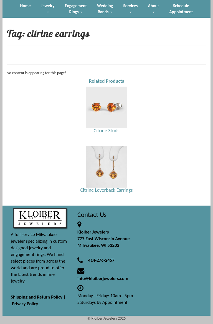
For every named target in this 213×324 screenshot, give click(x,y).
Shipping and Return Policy (36, 297)
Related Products (106, 81)
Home (25, 5)
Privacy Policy (25, 304)
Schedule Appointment (181, 8)
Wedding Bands (105, 8)
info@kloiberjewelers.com (102, 278)
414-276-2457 (101, 260)
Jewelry (47, 8)
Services (130, 8)
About (153, 8)
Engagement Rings (76, 8)
